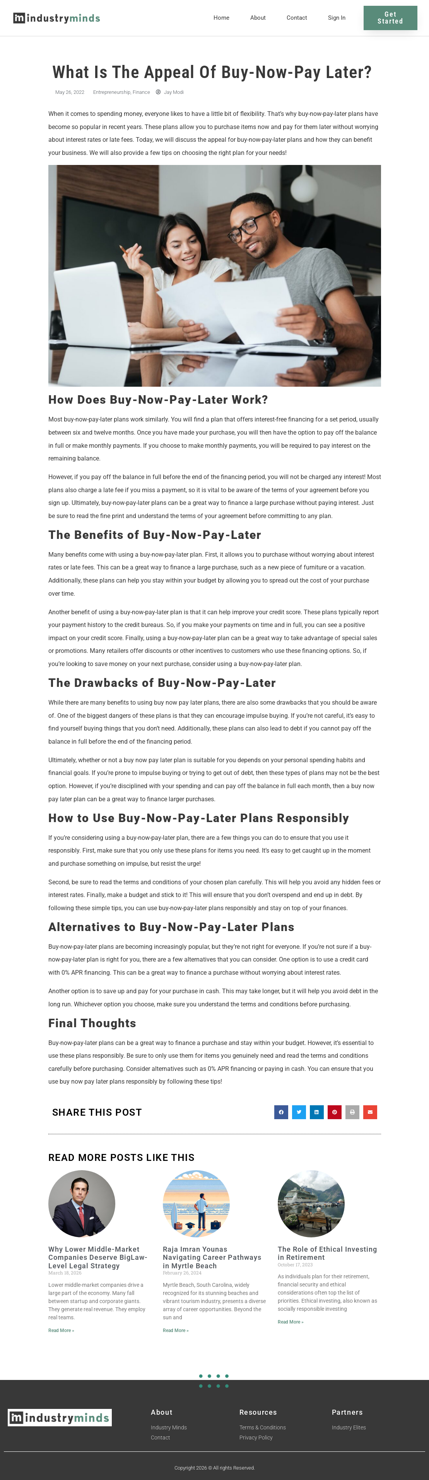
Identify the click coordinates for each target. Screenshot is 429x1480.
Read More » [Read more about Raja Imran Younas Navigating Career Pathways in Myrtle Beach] (176, 1328)
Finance (141, 90)
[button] (281, 1111)
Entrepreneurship (111, 90)
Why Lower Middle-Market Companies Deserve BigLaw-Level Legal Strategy (98, 1255)
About (258, 17)
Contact (297, 17)
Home (221, 17)
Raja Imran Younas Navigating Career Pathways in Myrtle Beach (212, 1255)
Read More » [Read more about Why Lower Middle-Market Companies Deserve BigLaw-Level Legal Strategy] (61, 1328)
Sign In (336, 17)
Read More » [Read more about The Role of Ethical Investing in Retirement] (291, 1320)
